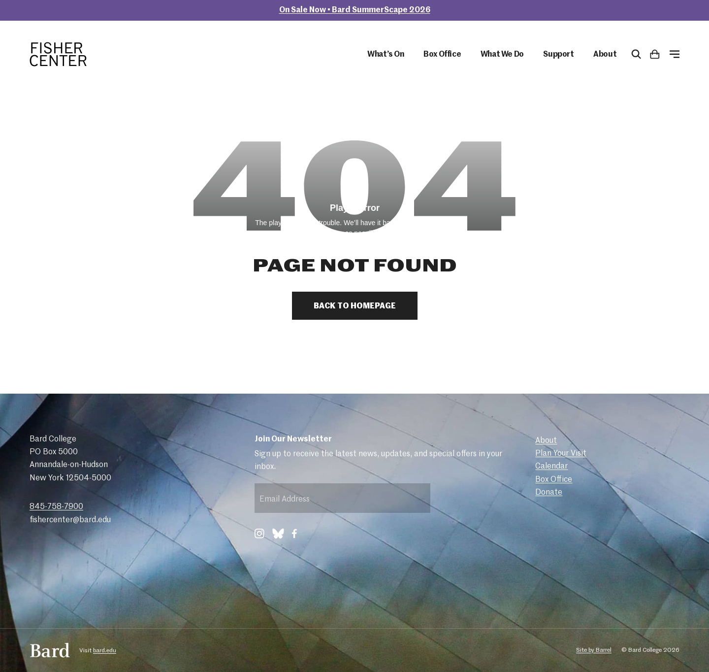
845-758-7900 (56, 507)
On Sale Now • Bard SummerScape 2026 (354, 10)
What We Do (502, 55)
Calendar (551, 466)
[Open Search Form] (636, 54)
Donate (548, 493)
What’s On (385, 55)
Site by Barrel (594, 650)
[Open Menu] (674, 54)
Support (558, 55)
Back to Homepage (355, 306)
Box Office (442, 55)
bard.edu (104, 651)
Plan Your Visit (560, 454)
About (604, 55)
